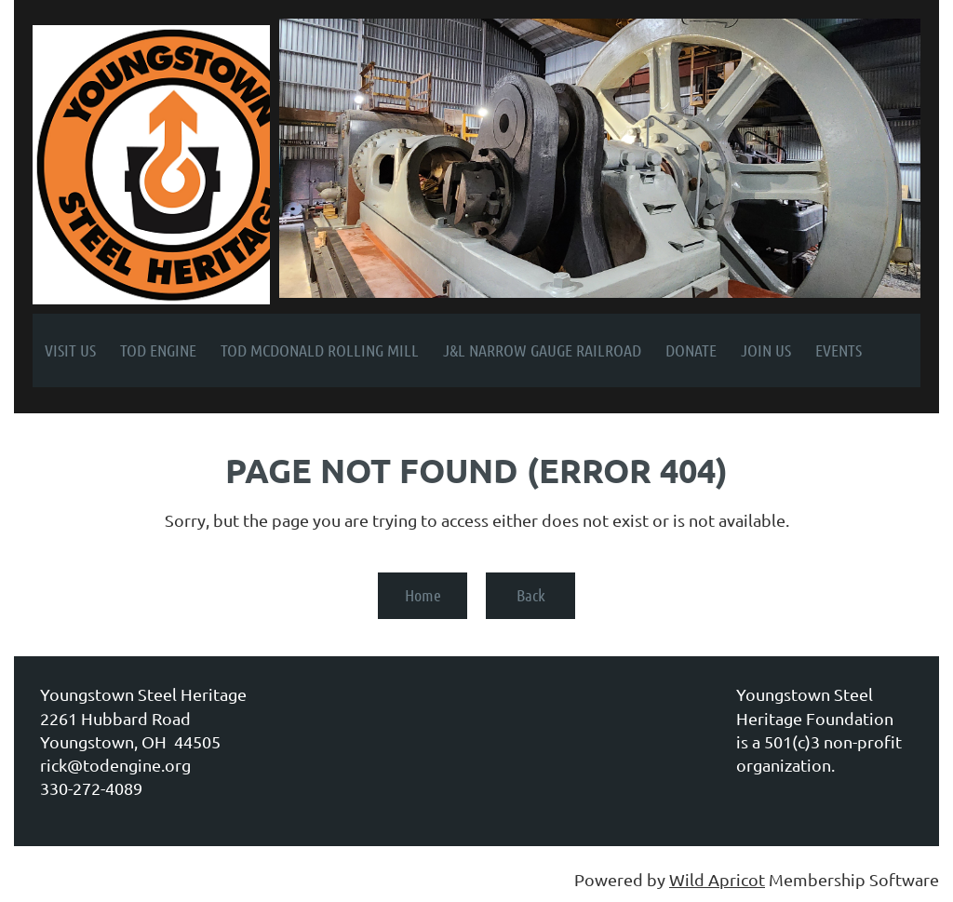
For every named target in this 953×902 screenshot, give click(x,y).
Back (531, 595)
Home (423, 595)
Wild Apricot (717, 879)
